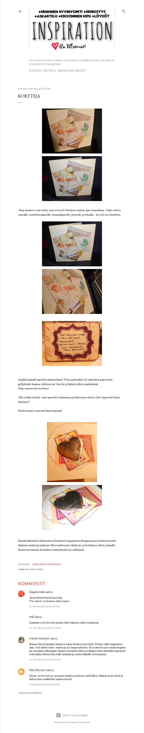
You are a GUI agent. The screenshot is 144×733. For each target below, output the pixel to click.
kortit (40, 569)
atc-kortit (31, 569)
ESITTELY (49, 70)
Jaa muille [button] (23, 564)
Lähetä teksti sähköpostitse (46, 564)
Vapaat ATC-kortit (72, 70)
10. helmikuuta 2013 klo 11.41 (44, 606)
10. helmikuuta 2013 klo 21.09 (45, 659)
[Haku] (124, 10)
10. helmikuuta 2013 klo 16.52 (45, 627)
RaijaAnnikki (37, 592)
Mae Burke (84, 722)
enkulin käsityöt (39, 638)
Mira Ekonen (37, 670)
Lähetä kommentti (30, 692)
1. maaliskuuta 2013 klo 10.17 (44, 684)
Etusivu (35, 70)
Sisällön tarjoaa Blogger (72, 715)
